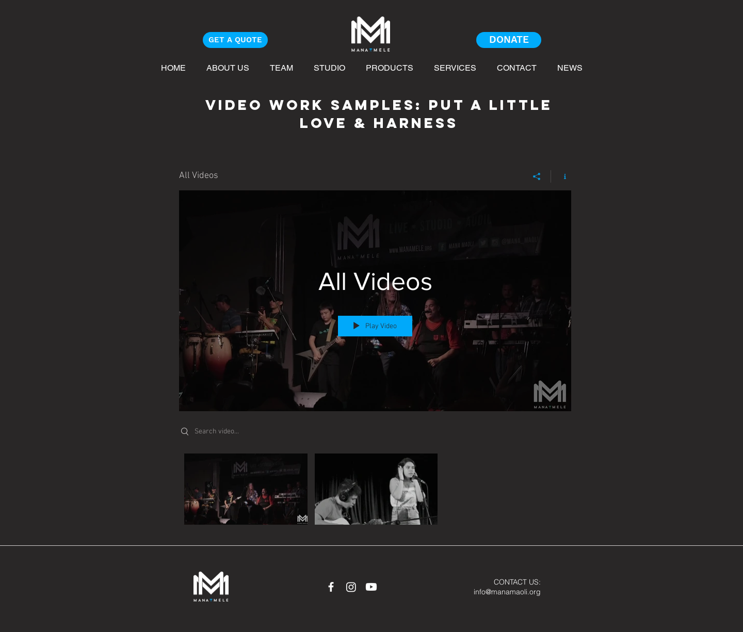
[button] (570, 67)
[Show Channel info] (561, 176)
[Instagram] (351, 586)
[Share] (537, 176)
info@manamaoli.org (507, 591)
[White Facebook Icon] (331, 586)
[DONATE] (508, 40)
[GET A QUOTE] (235, 40)
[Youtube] (371, 586)
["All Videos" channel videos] (375, 491)
